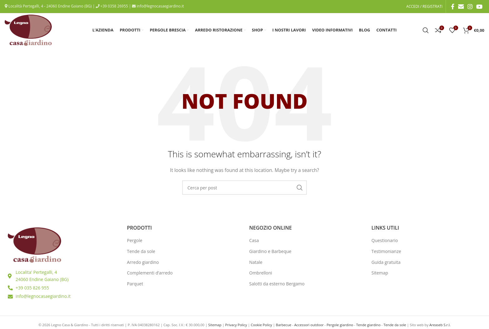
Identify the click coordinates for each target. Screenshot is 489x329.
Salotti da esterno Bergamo (277, 284)
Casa (254, 240)
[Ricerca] (425, 30)
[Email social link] (461, 6)
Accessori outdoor (308, 324)
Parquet (135, 284)
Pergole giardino (340, 324)
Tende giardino (368, 324)
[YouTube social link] (479, 6)
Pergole (134, 240)
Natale (256, 262)
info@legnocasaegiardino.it (160, 6)
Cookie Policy (261, 324)
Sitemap (379, 273)
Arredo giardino (143, 262)
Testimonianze (386, 251)
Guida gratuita (385, 262)
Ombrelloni (260, 273)
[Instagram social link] (470, 6)
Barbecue (283, 324)
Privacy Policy (236, 324)
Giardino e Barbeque (270, 251)
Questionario (384, 240)
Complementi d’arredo (150, 273)
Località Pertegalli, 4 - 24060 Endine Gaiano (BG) (49, 6)
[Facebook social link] (452, 6)
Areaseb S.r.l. (440, 324)
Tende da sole (141, 251)
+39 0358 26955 (113, 6)
